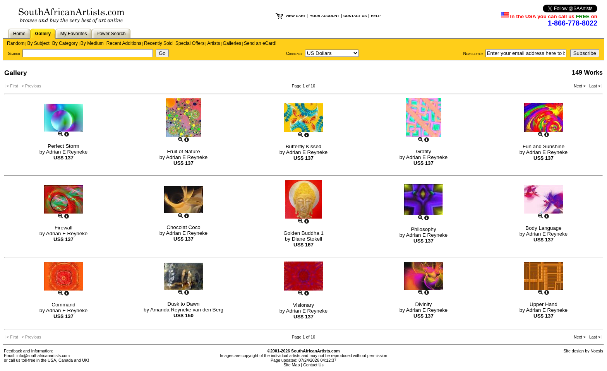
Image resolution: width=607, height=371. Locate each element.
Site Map (291, 364)
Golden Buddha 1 (303, 233)
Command (63, 305)
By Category (65, 43)
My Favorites (73, 33)
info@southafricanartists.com (43, 355)
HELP (376, 16)
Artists (213, 43)
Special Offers (189, 43)
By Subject (38, 43)
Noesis (596, 351)
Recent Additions (123, 43)
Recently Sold (158, 43)
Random (15, 43)
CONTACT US (355, 16)
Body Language (543, 228)
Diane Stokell (307, 239)
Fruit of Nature (183, 151)
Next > (580, 86)
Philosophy (423, 229)
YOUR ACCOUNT (325, 16)
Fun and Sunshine (543, 146)
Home (19, 33)
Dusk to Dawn (184, 304)
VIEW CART (296, 16)
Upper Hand (543, 304)
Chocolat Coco (183, 227)
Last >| (594, 86)
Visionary (303, 305)
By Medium (92, 43)
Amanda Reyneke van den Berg (186, 310)
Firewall (63, 228)
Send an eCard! (260, 43)
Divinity (423, 304)
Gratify (423, 151)
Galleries (232, 43)
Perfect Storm (63, 146)
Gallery (43, 33)
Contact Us (313, 364)
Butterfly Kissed (304, 146)
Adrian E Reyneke (66, 152)
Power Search (110, 33)
